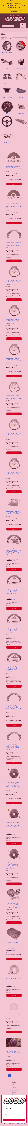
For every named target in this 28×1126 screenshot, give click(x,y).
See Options (14, 184)
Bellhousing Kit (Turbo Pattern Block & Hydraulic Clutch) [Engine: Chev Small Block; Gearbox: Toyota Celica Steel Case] (13, 825)
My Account (14, 1084)
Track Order (14, 1087)
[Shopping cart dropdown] (25, 25)
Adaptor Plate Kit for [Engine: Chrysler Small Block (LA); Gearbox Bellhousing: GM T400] (14, 168)
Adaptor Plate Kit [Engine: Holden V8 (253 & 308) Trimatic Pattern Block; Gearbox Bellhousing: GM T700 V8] (13, 669)
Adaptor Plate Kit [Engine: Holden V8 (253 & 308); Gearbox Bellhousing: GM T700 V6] (13, 708)
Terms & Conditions (17, 1123)
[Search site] (12, 26)
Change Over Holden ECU (12, 942)
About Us (14, 1094)
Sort (11, 38)
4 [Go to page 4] (16, 1075)
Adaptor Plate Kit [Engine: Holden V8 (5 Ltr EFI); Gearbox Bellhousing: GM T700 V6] (13, 746)
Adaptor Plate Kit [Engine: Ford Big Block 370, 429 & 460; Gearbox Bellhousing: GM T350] (14, 359)
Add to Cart (14, 1031)
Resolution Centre (14, 1090)
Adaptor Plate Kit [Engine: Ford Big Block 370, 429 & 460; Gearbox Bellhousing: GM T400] (14, 397)
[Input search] (6, 26)
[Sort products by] (20, 38)
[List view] (5, 38)
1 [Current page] (9, 1075)
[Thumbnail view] (2, 38)
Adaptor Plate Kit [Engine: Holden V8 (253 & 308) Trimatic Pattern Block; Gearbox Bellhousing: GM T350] (13, 591)
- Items (22, 26)
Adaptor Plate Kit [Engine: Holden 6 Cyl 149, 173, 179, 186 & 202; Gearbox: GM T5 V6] (13, 512)
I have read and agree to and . (14, 1124)
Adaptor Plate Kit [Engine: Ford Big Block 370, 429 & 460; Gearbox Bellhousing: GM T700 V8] (13, 474)
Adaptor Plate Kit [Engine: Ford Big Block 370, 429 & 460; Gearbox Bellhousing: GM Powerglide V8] (13, 321)
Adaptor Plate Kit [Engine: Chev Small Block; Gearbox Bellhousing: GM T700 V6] (13, 244)
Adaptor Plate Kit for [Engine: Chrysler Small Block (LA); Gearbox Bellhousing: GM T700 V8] (13, 205)
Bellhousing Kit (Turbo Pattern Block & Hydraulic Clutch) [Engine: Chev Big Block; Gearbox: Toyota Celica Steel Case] (13, 785)
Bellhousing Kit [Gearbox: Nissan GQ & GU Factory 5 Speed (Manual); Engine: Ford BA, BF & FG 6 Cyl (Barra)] (13, 905)
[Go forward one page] (18, 1075)
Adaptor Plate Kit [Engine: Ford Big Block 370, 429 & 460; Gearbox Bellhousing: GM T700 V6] (13, 435)
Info (14, 175)
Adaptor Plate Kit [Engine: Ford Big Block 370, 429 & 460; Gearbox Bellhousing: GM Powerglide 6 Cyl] (13, 282)
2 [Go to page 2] (11, 1075)
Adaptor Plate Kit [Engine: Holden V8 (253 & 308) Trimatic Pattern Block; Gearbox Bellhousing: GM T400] (13, 630)
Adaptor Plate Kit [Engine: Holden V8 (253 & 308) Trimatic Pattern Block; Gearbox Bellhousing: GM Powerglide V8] (13, 551)
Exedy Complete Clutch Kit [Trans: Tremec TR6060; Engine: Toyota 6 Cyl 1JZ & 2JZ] (13, 1053)
